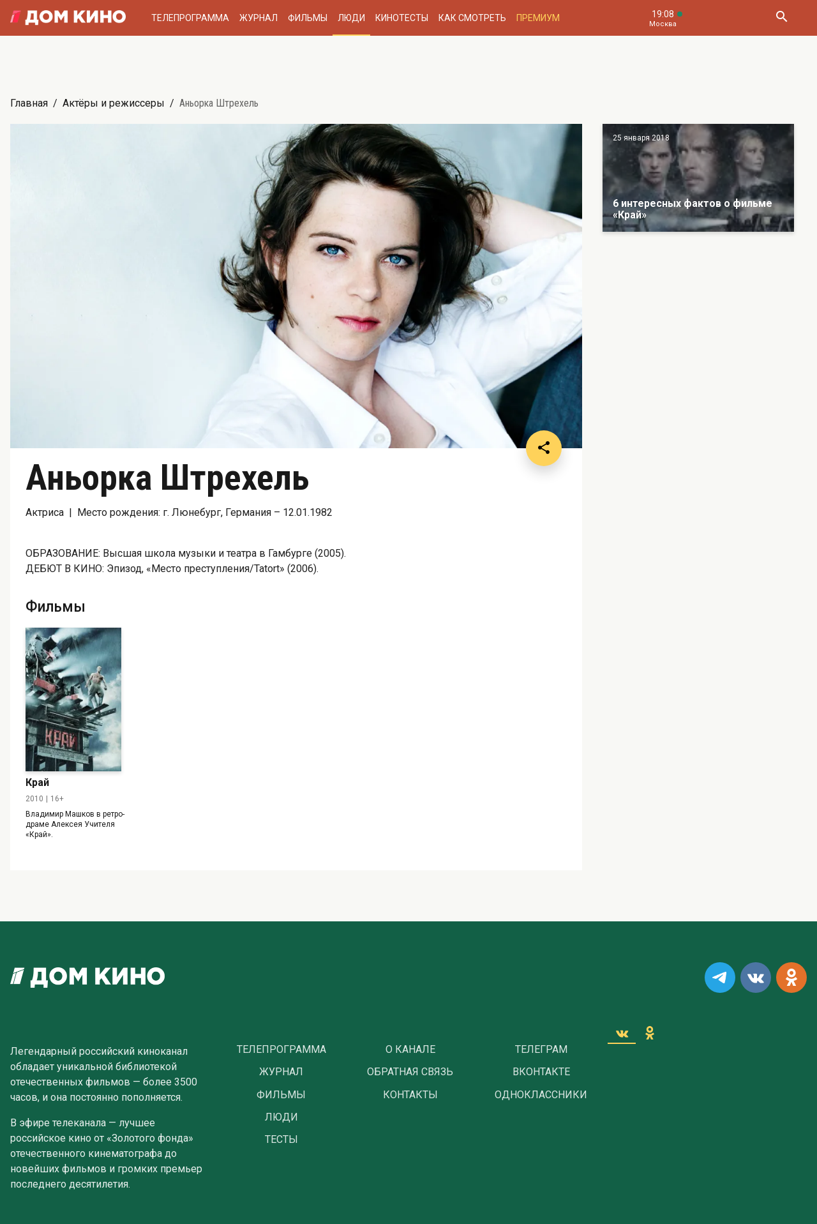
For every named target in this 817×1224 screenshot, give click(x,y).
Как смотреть (472, 18)
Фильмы (307, 18)
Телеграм (541, 1049)
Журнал (258, 18)
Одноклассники (541, 1095)
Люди (351, 18)
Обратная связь (410, 1072)
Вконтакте (541, 1072)
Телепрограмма (190, 18)
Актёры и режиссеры (114, 103)
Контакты (410, 1095)
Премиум (538, 18)
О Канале (410, 1049)
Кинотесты (401, 18)
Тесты (281, 1139)
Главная (29, 103)
